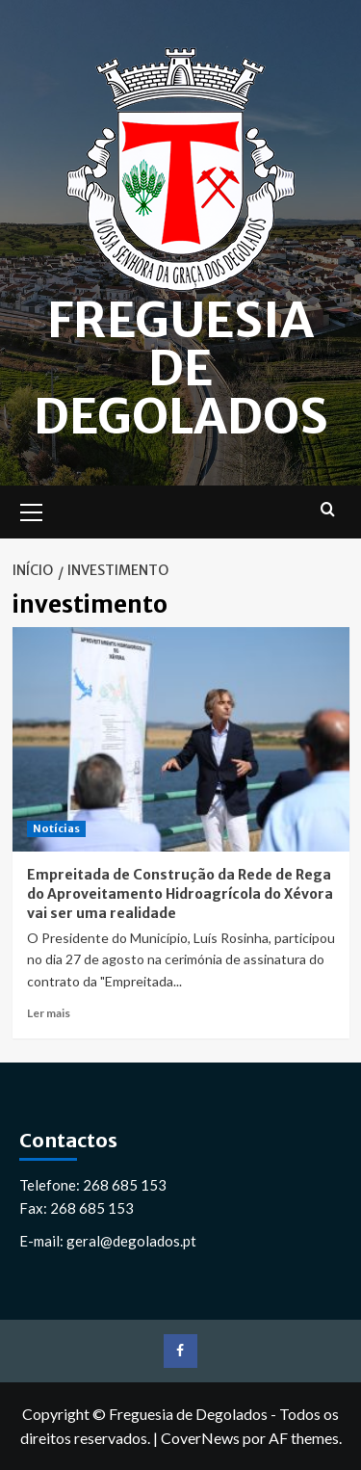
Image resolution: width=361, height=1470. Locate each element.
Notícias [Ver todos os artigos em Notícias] (56, 828)
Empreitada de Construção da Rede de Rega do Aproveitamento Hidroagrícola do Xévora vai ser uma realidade (180, 893)
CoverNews (200, 1438)
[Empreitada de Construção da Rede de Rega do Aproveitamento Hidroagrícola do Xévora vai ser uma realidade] (181, 739)
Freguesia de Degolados (181, 368)
